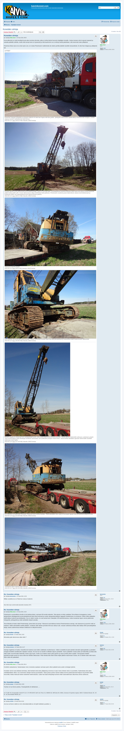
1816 (104, 48)
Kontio (101, 632)
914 (104, 685)
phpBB (60, 722)
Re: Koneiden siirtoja (11, 594)
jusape (101, 682)
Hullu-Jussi (102, 44)
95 (103, 636)
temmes (102, 645)
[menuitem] (13, 21)
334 (104, 597)
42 (103, 702)
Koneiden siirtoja (10, 29)
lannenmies (103, 594)
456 (104, 648)
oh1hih (101, 699)
